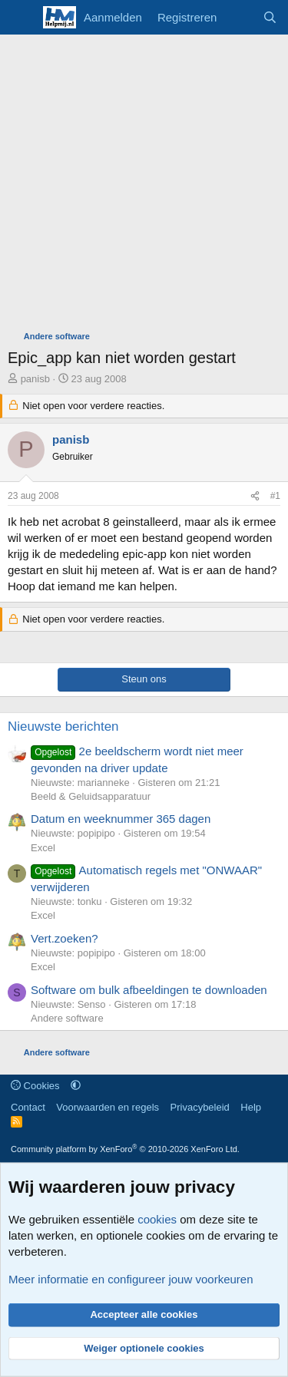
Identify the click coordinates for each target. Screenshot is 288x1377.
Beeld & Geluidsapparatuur (91, 796)
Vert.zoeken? (64, 938)
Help (250, 1107)
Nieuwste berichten (63, 726)
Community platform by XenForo (125, 1149)
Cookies (35, 1085)
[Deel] (255, 496)
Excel (43, 848)
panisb (35, 379)
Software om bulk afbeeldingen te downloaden (149, 989)
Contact (28, 1107)
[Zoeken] (270, 17)
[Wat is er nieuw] (239, 17)
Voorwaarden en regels (107, 1107)
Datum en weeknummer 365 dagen (120, 818)
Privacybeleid (200, 1107)
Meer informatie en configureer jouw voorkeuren (130, 1279)
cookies (157, 1219)
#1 (275, 495)
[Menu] (21, 17)
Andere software (67, 1018)
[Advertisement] (144, 186)
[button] (76, 1085)
